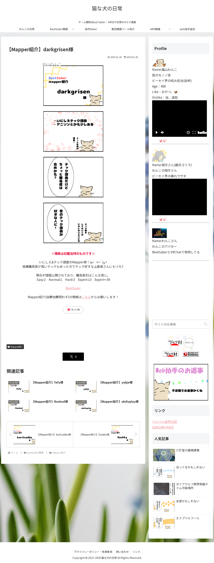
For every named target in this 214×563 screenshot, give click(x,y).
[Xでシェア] (73, 357)
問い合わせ (122, 552)
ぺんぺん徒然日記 (164, 421)
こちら (86, 297)
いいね (73, 309)
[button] (206, 324)
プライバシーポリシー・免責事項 (93, 552)
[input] (181, 324)
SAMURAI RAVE (163, 427)
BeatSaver (73, 288)
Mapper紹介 (15, 346)
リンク (136, 552)
